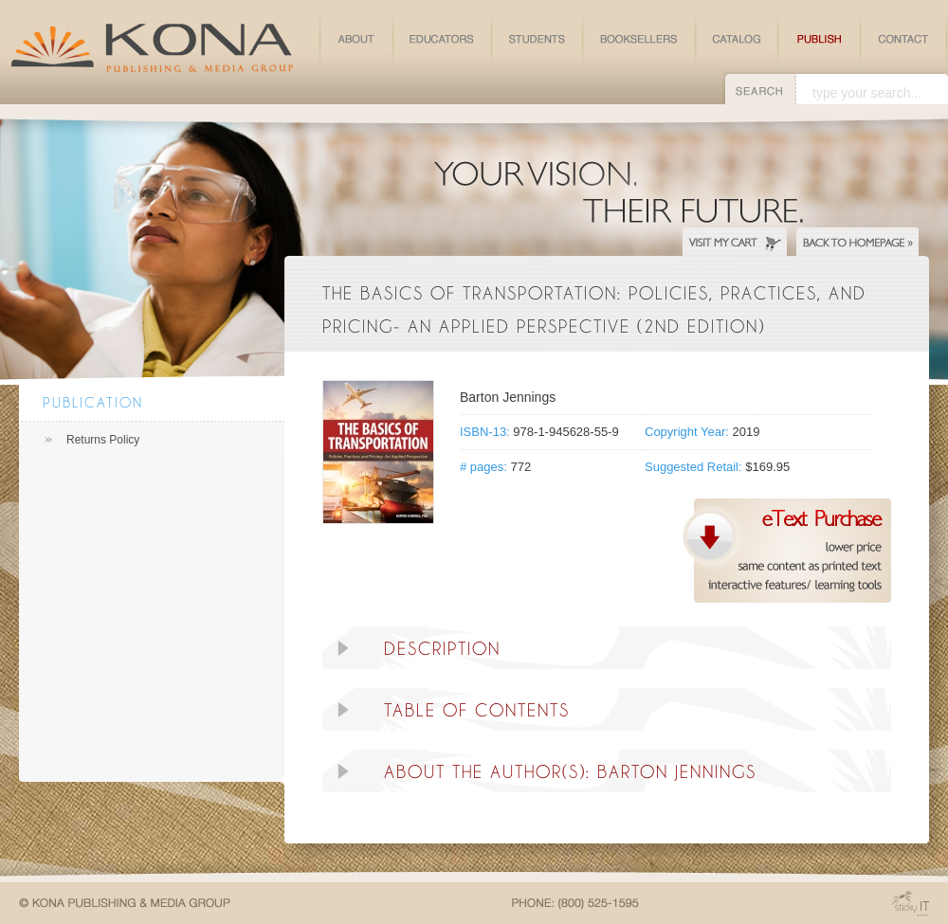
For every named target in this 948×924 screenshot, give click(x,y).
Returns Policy (102, 439)
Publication (93, 402)
